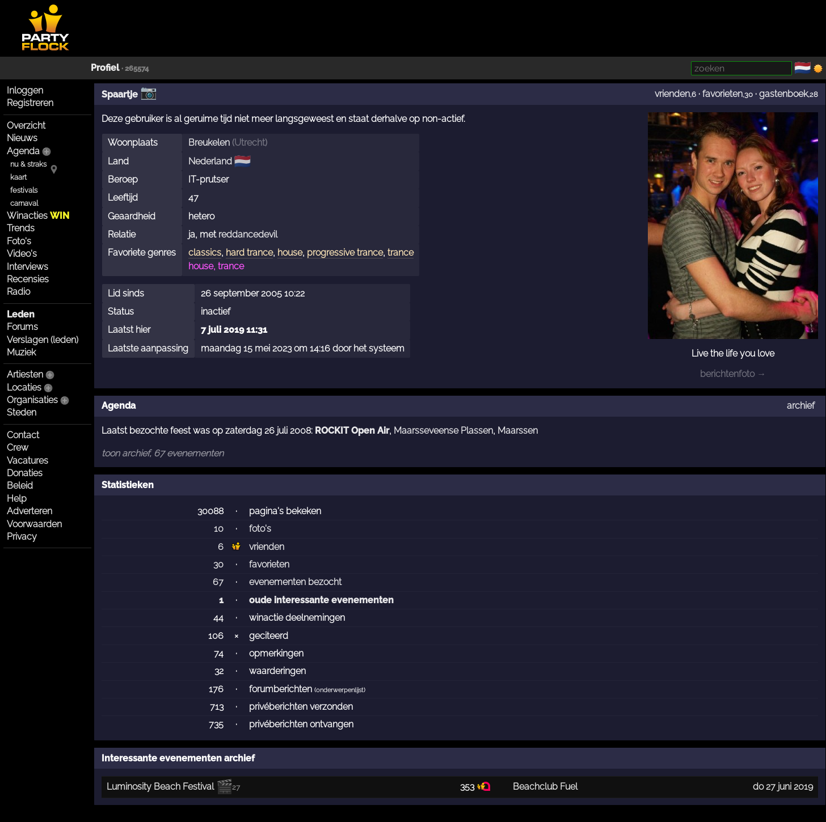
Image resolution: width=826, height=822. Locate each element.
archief (801, 405)
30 (218, 564)
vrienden (672, 93)
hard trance (249, 252)
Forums (22, 326)
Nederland (210, 161)
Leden (21, 314)
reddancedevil (247, 234)
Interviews (27, 266)
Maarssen (518, 430)
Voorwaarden (34, 524)
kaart (18, 177)
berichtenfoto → (733, 373)
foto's (260, 528)
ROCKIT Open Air (352, 430)
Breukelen (209, 142)
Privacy (22, 536)
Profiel (105, 67)
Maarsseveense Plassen (443, 430)
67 (218, 582)
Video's (22, 253)
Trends (21, 228)
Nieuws (22, 138)
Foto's (19, 241)
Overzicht (26, 125)
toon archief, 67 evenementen (163, 453)
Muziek (21, 352)
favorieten (722, 93)
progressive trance (345, 252)
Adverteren (29, 511)
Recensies (28, 279)
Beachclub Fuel (545, 786)
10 (219, 528)
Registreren (30, 103)
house (289, 252)
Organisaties (32, 400)
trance (400, 252)
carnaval (24, 203)
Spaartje (120, 94)
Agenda (23, 151)
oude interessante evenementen (321, 600)
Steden (21, 412)
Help (17, 498)
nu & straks (28, 164)
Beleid (20, 485)
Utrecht (249, 142)
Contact (23, 435)
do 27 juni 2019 (783, 786)
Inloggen (25, 90)
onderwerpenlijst (340, 690)
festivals (23, 190)
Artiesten (25, 374)
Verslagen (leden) (42, 339)
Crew (17, 447)
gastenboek (783, 93)
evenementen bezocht (295, 582)
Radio (18, 291)
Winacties (38, 215)
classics (204, 252)
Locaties (24, 387)
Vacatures (27, 460)
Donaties (25, 473)
